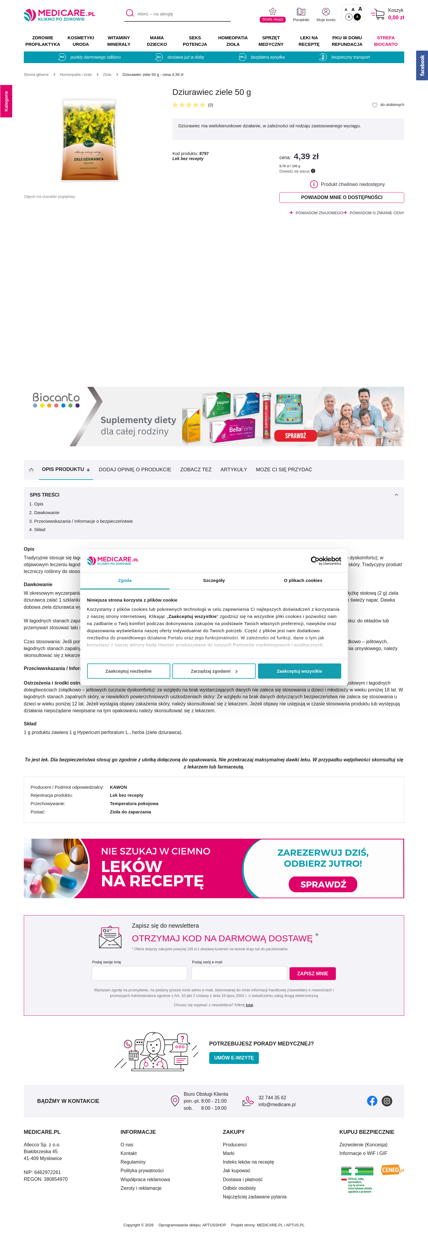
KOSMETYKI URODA (80, 41)
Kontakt (129, 1155)
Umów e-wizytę (234, 1059)
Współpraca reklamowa (145, 1181)
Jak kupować (237, 1172)
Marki (229, 1155)
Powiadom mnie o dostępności (342, 198)
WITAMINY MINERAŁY (118, 41)
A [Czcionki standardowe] (346, 10)
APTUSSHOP (214, 1227)
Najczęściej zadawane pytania (255, 1198)
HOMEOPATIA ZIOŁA (233, 41)
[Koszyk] (378, 14)
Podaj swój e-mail (206, 964)
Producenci (235, 1146)
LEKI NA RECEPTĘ (309, 41)
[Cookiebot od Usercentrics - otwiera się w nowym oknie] (315, 560)
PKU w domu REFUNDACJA (347, 41)
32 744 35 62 (272, 1099)
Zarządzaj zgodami (214, 671)
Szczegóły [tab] (214, 580)
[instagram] (387, 1102)
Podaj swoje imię (105, 964)
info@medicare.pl (277, 1106)
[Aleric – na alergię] (177, 14)
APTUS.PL (295, 1227)
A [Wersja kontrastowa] (357, 16)
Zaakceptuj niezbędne (129, 671)
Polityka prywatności (142, 1172)
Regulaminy (133, 1163)
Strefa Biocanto (386, 41)
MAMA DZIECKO (157, 41)
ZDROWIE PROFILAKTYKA (43, 41)
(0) (210, 105)
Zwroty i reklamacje (141, 1189)
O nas (127, 1146)
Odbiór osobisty (239, 1189)
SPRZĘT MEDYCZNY (271, 41)
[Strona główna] (36, 74)
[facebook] (372, 1102)
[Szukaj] (128, 14)
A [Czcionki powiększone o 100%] (360, 9)
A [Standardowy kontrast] (349, 16)
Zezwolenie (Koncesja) (363, 1146)
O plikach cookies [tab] (303, 580)
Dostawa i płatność (243, 1181)
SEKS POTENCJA (195, 41)
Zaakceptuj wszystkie (299, 671)
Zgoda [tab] (125, 580)
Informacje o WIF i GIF (363, 1155)
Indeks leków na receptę (248, 1163)
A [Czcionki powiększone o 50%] (353, 9)
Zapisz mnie (314, 975)
